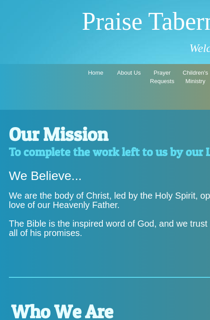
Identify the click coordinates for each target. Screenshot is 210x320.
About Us (128, 72)
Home (96, 72)
